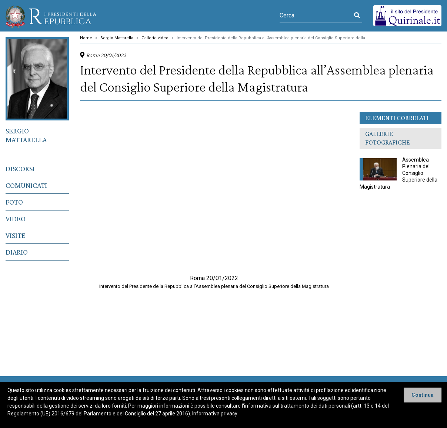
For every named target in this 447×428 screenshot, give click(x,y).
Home (86, 38)
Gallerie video (155, 38)
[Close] (422, 395)
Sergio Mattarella (26, 135)
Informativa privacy (214, 414)
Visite (16, 235)
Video (16, 219)
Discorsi (20, 169)
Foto (14, 202)
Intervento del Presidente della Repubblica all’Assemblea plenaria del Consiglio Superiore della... (272, 38)
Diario (17, 252)
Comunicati (26, 185)
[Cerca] (316, 16)
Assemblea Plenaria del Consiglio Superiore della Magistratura (398, 173)
